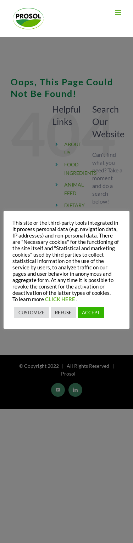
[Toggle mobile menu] (118, 12)
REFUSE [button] (63, 312)
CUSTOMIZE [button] (31, 312)
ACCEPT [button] (91, 312)
